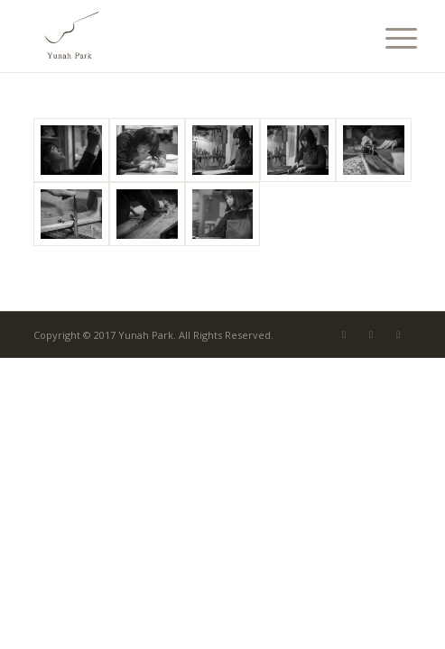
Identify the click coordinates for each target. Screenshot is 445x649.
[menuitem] (387, 38)
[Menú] (387, 38)
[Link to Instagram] (398, 334)
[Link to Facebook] (371, 334)
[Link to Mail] (343, 334)
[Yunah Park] (184, 36)
